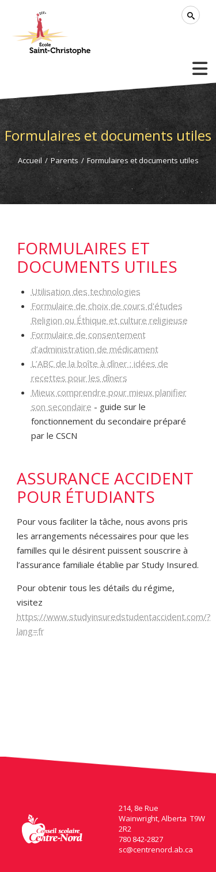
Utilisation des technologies (86, 291)
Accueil (30, 160)
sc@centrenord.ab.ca (156, 849)
